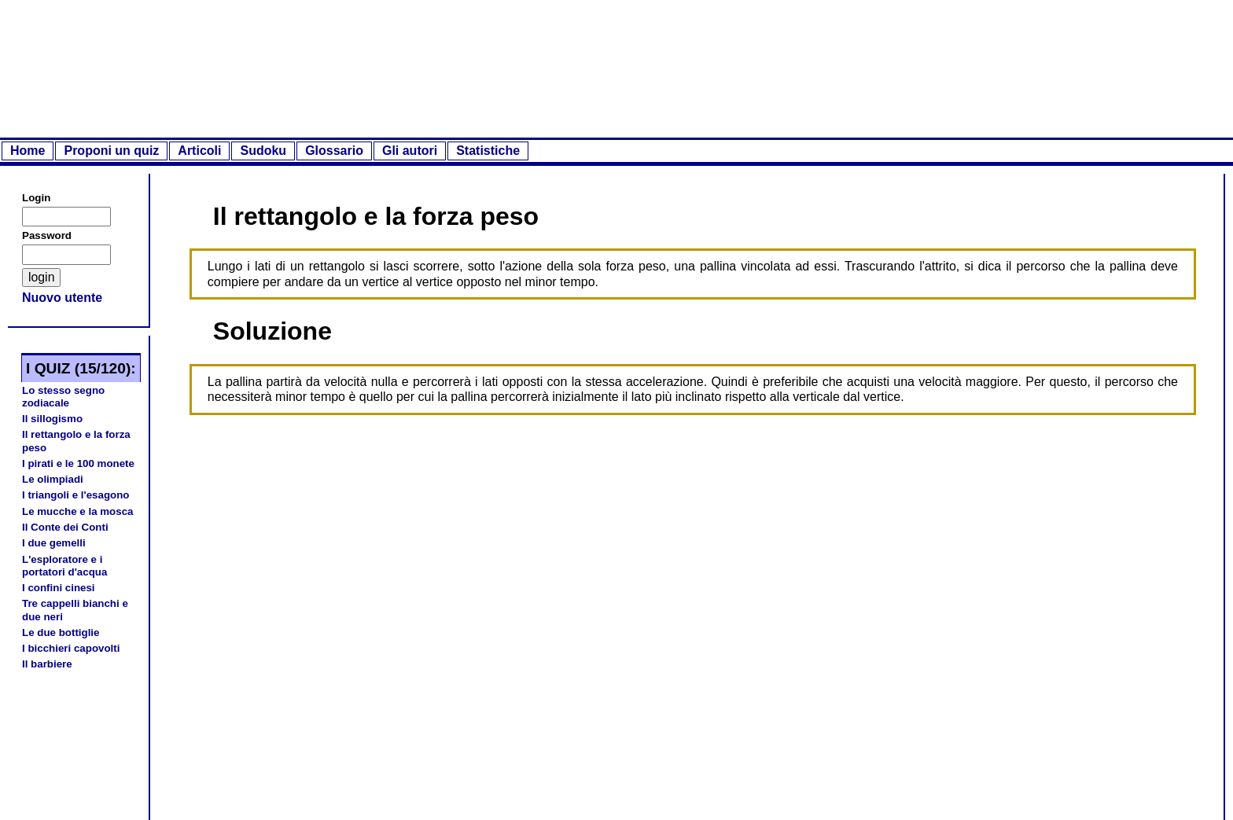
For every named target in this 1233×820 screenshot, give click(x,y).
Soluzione (272, 331)
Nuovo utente (62, 297)
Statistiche (488, 150)
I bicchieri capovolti (71, 648)
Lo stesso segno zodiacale (63, 396)
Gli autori (409, 150)
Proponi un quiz (111, 150)
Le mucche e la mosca (78, 511)
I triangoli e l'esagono (75, 495)
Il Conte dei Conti (65, 527)
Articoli (199, 150)
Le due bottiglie (60, 632)
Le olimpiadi (52, 479)
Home (27, 150)
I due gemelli (54, 543)
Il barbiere (47, 664)
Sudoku (263, 150)
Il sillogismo (52, 419)
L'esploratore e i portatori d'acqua (64, 565)
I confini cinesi (58, 588)
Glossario (334, 150)
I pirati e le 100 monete (78, 463)
